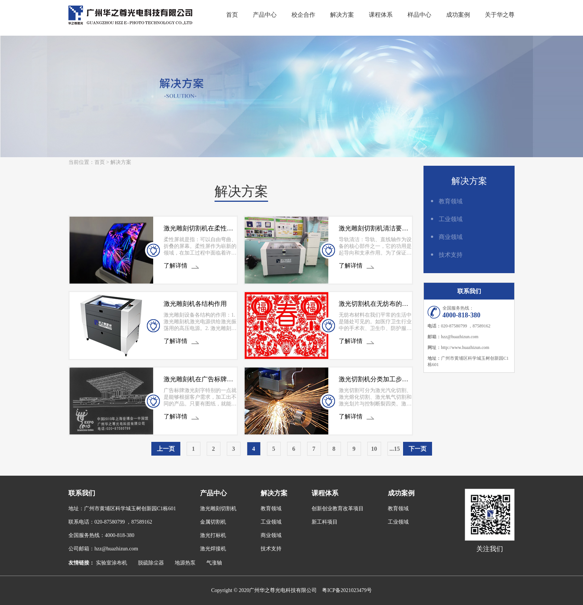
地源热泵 (185, 563)
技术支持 (451, 255)
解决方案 (342, 15)
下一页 (417, 449)
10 (374, 449)
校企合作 (303, 15)
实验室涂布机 (111, 563)
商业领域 (451, 237)
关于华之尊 (500, 15)
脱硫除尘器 (151, 563)
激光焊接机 (213, 548)
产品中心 (265, 15)
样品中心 (419, 15)
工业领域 (451, 219)
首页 (232, 15)
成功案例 (458, 15)
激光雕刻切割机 (218, 508)
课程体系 (381, 15)
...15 (395, 449)
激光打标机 (213, 535)
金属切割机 (213, 522)
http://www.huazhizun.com (465, 347)
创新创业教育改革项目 (338, 508)
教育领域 (451, 201)
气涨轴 (214, 563)
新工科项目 (325, 522)
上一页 (166, 449)
